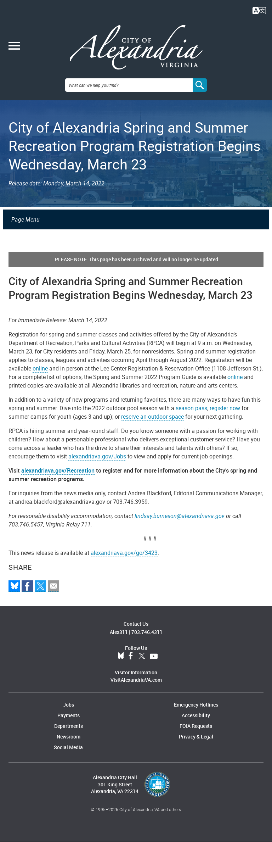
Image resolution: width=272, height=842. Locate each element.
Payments (68, 715)
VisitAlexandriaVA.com (136, 679)
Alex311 (119, 632)
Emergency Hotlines (196, 704)
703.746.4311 (147, 632)
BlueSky (121, 656)
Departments (68, 726)
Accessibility (196, 715)
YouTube (154, 656)
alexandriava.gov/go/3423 (124, 553)
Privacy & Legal (196, 736)
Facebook (131, 656)
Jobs (68, 704)
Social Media (68, 747)
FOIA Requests (196, 726)
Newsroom (68, 736)
